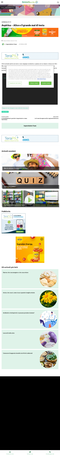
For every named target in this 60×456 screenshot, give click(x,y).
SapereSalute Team (11, 44)
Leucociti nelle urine (8, 333)
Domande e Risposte (9, 183)
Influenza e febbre (9, 186)
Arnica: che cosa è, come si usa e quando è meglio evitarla (19, 292)
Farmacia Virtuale (9, 201)
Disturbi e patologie (9, 165)
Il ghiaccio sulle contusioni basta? (14, 205)
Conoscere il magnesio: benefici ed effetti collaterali (17, 353)
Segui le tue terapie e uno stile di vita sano (15, 108)
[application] (30, 89)
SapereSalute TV (9, 7)
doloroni (5, 111)
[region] (30, 76)
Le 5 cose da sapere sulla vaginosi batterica (46, 118)
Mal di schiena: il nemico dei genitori (16, 168)
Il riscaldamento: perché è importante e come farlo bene (14, 119)
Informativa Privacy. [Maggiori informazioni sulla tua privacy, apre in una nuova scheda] (41, 78)
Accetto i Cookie (46, 83)
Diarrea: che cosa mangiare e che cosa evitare (15, 272)
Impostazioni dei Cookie (15, 83)
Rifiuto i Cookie (34, 83)
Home (2, 7)
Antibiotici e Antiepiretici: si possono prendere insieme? (18, 313)
